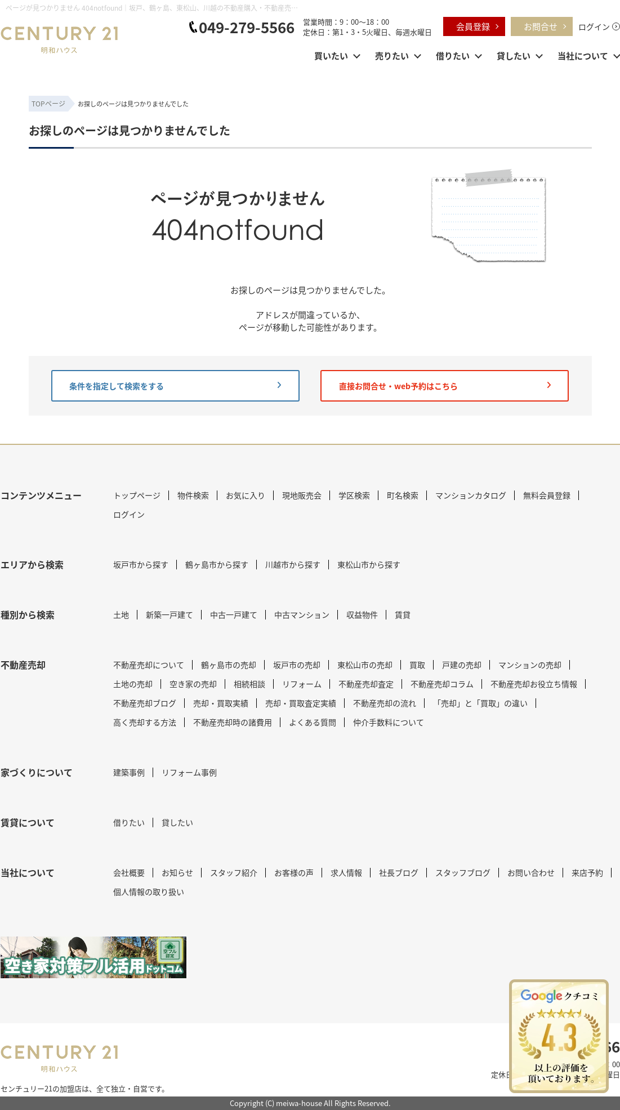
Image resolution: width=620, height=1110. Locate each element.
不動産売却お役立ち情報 (533, 683)
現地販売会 (302, 495)
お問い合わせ (531, 872)
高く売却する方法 (144, 722)
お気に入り (245, 495)
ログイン (594, 26)
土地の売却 (133, 683)
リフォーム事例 (189, 772)
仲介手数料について (388, 722)
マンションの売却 (529, 664)
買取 (417, 664)
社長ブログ (398, 872)
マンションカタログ (470, 495)
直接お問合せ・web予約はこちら (445, 385)
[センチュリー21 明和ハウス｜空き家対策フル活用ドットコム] (93, 957)
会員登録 (473, 26)
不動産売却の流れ (384, 702)
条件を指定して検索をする (175, 385)
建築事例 (129, 772)
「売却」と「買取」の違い (480, 702)
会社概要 (129, 872)
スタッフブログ (462, 872)
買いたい (331, 55)
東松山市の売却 (364, 664)
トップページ (136, 495)
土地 (121, 614)
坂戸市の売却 (296, 664)
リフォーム (302, 683)
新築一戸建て (169, 614)
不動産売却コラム (442, 683)
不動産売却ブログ (144, 702)
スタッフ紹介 (233, 872)
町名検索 (402, 495)
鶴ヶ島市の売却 (228, 664)
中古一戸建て (233, 614)
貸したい (513, 55)
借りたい (453, 55)
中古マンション (301, 614)
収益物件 (362, 614)
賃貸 (403, 614)
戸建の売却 (461, 664)
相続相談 (249, 683)
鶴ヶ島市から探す (216, 564)
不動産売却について (148, 664)
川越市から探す (292, 564)
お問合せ (540, 26)
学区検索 (354, 495)
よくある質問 (312, 722)
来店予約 (587, 872)
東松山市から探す (368, 564)
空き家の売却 (193, 683)
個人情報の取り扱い (148, 891)
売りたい (392, 55)
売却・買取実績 (220, 702)
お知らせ (177, 872)
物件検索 (193, 495)
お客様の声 (294, 872)
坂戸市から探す (140, 564)
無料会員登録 (546, 495)
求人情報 (346, 872)
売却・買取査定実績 (300, 702)
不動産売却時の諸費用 (232, 722)
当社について (582, 55)
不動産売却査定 (366, 683)
